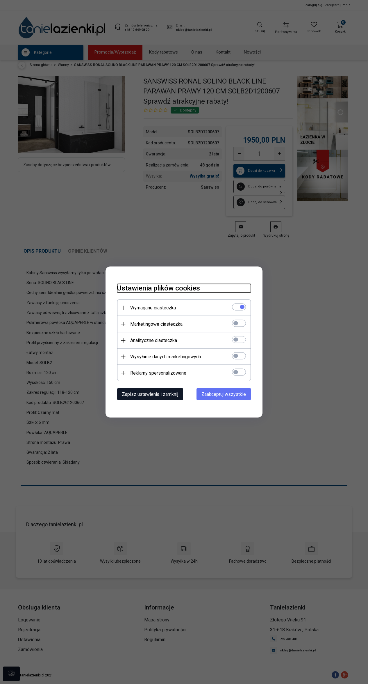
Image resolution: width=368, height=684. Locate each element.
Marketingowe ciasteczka (156, 324)
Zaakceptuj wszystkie (223, 394)
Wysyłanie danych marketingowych (165, 356)
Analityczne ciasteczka (153, 340)
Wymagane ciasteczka (153, 308)
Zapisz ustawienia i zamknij (150, 394)
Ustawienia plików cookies (158, 288)
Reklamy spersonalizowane (158, 373)
